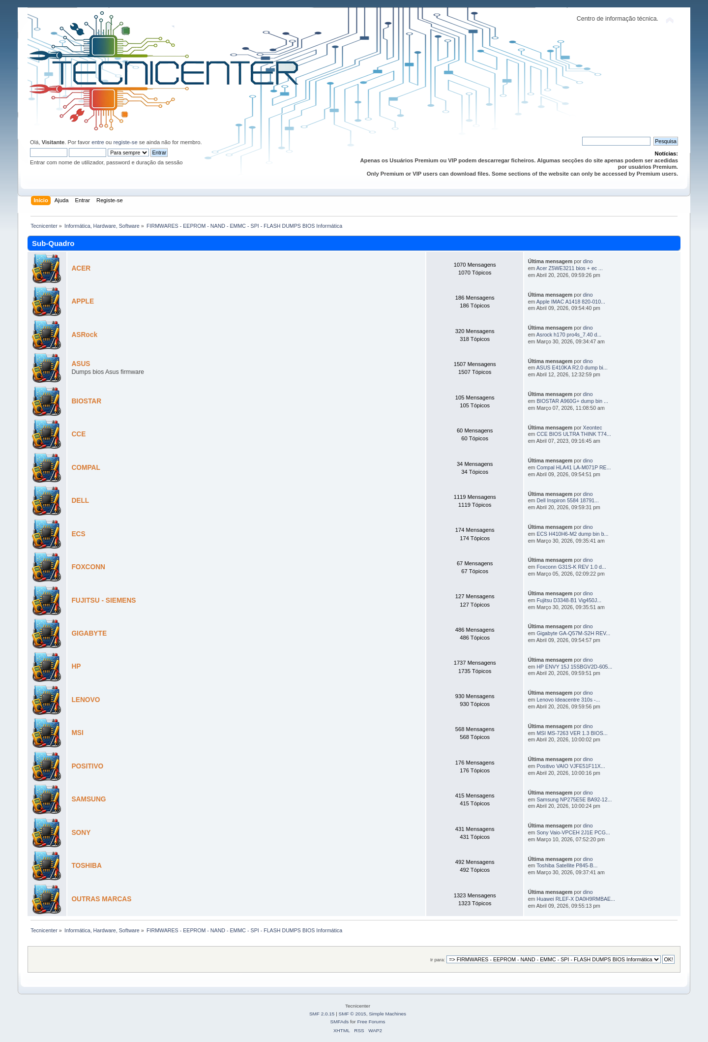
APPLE (82, 301)
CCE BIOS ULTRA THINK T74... (573, 434)
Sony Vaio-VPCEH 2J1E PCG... (573, 832)
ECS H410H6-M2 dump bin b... (572, 534)
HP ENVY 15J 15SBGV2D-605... (574, 667)
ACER (80, 268)
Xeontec (592, 427)
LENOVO (85, 700)
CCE (78, 434)
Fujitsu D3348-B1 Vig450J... (568, 600)
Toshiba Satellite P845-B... (566, 865)
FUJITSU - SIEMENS (103, 600)
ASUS (80, 364)
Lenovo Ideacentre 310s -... (568, 700)
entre (97, 142)
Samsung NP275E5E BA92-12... (574, 799)
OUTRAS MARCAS (101, 899)
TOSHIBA (86, 865)
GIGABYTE (89, 633)
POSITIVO (87, 766)
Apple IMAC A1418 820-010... (570, 302)
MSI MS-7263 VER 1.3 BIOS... (571, 733)
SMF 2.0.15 (322, 1013)
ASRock (84, 334)
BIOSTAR (86, 401)
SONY (80, 832)
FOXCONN (88, 567)
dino (588, 261)
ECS (78, 534)
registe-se (125, 142)
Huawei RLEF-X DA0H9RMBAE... (575, 899)
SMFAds (339, 1021)
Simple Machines (387, 1013)
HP (76, 666)
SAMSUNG (88, 799)
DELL (80, 500)
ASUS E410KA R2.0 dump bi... (572, 367)
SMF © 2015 (352, 1013)
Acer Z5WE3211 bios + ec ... (569, 268)
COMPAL (85, 467)
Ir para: (437, 959)
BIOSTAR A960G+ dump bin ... (572, 401)
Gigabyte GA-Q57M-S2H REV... (573, 633)
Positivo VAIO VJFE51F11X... (570, 766)
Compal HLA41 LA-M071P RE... (573, 467)
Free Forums (371, 1021)
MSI (77, 732)
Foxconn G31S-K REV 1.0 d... (571, 567)
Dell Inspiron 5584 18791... (567, 500)
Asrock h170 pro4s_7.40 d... (569, 334)
